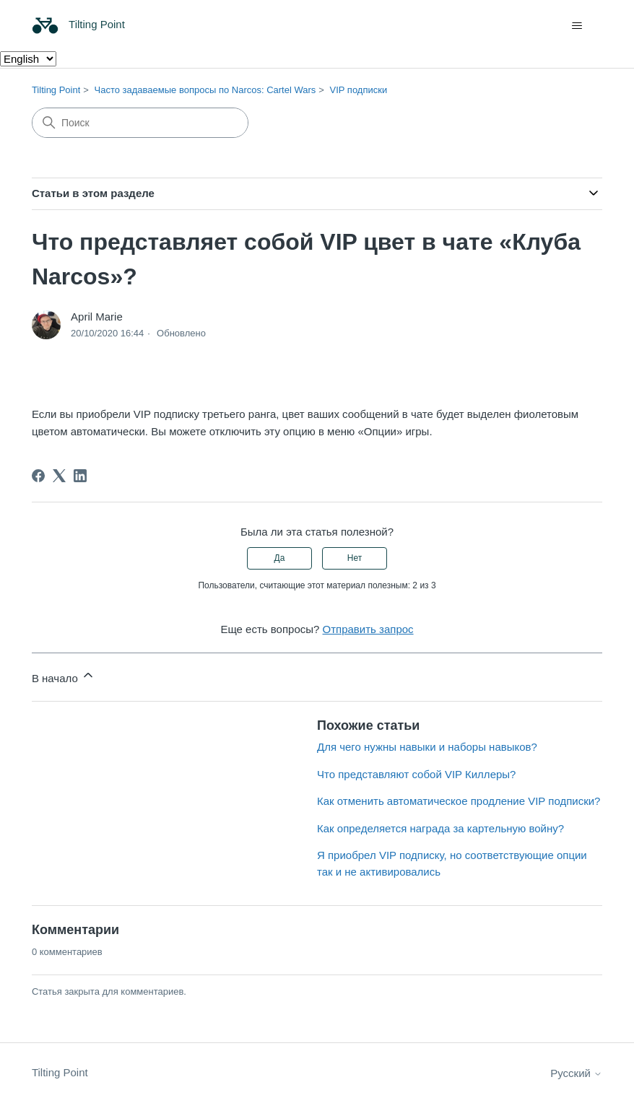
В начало (63, 676)
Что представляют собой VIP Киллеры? (416, 774)
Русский (576, 1073)
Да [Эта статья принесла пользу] (279, 558)
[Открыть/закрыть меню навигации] (576, 26)
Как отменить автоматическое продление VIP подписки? (458, 801)
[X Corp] (59, 475)
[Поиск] (140, 122)
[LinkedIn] (80, 475)
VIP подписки (359, 89)
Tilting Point (56, 89)
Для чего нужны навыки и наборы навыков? (427, 747)
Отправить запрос (368, 629)
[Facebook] (38, 475)
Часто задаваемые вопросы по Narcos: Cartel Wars (205, 89)
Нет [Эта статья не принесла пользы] (354, 558)
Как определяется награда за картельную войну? (440, 828)
